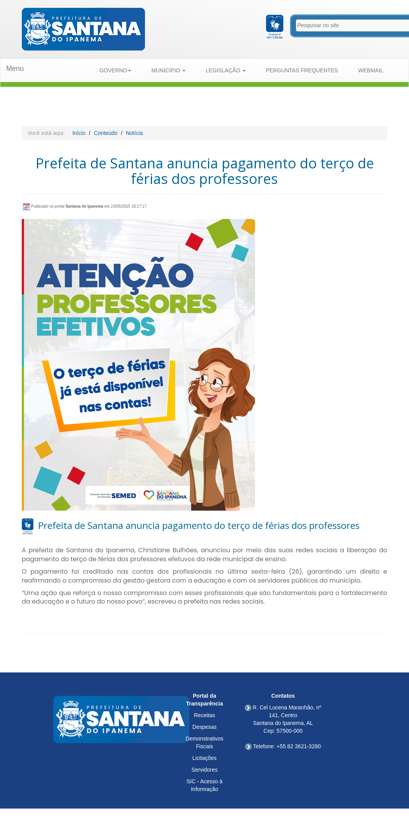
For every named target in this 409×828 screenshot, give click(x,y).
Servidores (205, 770)
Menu (15, 68)
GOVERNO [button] (115, 70)
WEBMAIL (370, 70)
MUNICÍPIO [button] (168, 70)
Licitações (204, 758)
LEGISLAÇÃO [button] (226, 70)
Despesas (204, 727)
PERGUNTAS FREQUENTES (302, 70)
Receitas (204, 715)
